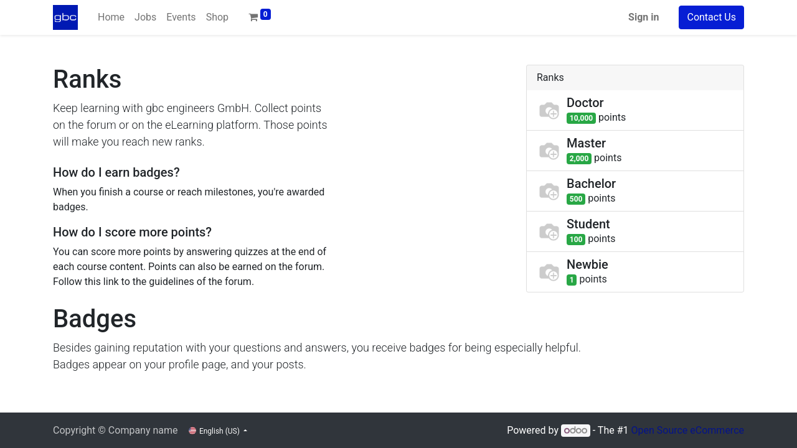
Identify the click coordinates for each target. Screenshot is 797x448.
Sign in (643, 17)
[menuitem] (111, 17)
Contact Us (711, 17)
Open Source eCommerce (687, 430)
